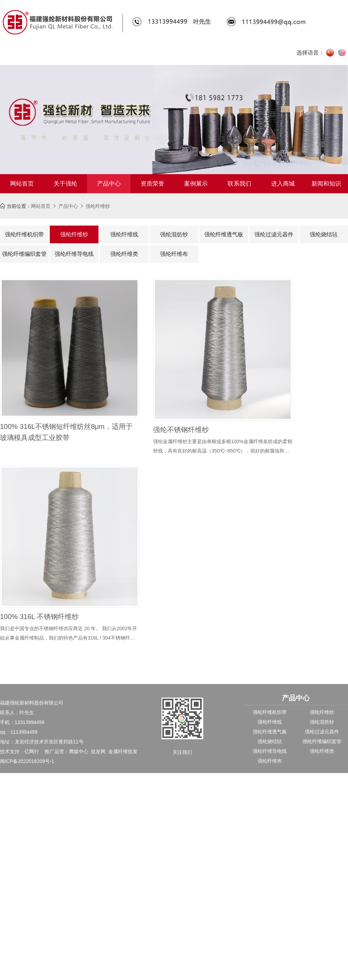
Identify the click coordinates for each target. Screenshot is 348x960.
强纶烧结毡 (324, 234)
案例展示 (196, 183)
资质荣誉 (152, 183)
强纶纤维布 (174, 254)
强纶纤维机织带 (24, 234)
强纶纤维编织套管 (24, 254)
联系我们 (239, 183)
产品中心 (109, 183)
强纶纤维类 (124, 254)
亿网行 (31, 751)
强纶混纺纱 (174, 234)
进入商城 (283, 183)
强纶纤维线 (124, 234)
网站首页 (22, 183)
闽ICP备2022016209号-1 (27, 761)
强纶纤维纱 (98, 206)
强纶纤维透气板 (223, 234)
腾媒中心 (78, 751)
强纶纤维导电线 (74, 254)
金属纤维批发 (122, 751)
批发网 (98, 751)
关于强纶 (65, 183)
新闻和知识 (326, 183)
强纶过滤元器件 (273, 234)
